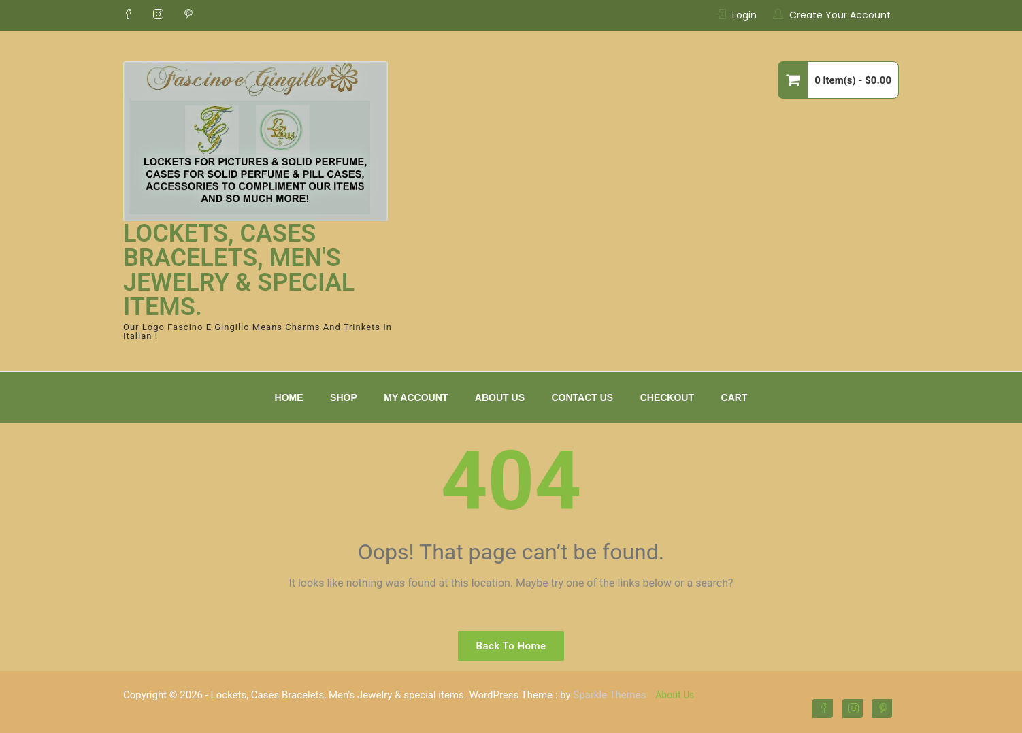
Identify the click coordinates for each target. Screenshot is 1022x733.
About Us (500, 397)
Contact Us (582, 397)
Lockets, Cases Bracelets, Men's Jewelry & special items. (239, 270)
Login (744, 15)
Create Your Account (840, 15)
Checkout (667, 397)
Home (289, 397)
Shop (343, 397)
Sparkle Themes (609, 695)
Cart (734, 397)
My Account (416, 397)
